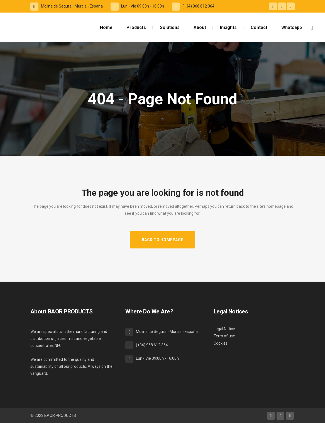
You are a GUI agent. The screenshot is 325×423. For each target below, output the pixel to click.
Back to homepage (163, 240)
